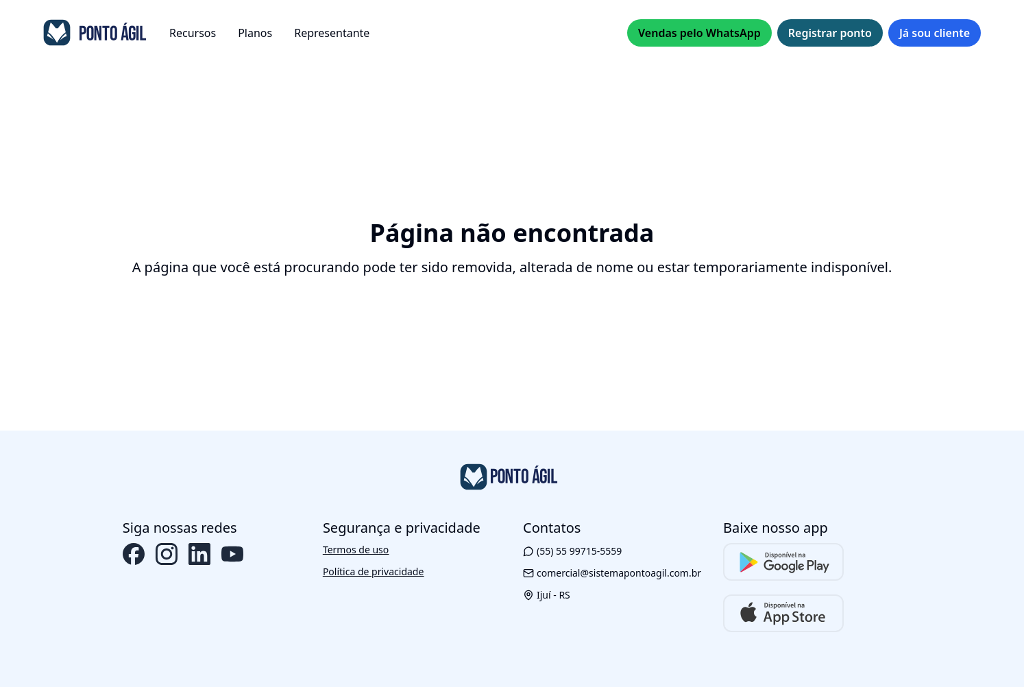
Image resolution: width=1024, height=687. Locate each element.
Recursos (192, 32)
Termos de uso (356, 549)
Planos (255, 32)
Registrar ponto (830, 32)
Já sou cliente (934, 32)
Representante (331, 32)
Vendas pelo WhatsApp (699, 32)
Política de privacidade (373, 571)
